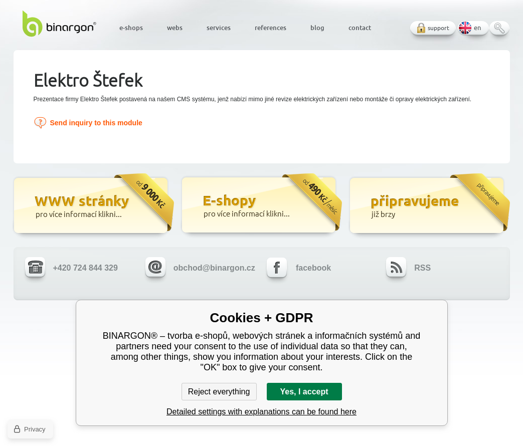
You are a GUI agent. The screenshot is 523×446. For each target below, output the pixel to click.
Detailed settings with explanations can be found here (261, 411)
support (438, 28)
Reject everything (219, 391)
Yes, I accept (304, 391)
